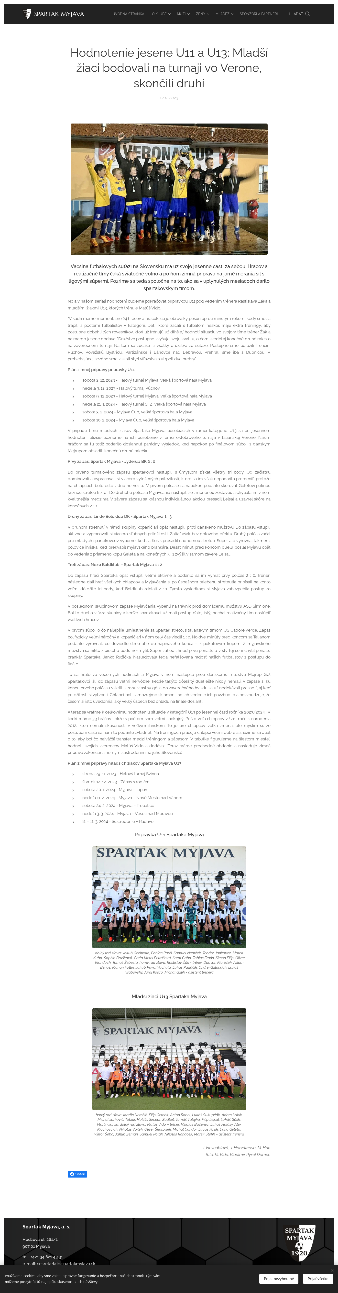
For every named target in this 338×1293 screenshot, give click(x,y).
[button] (299, 14)
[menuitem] (148, 14)
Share (77, 1174)
